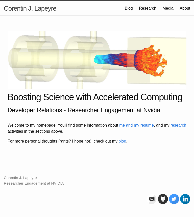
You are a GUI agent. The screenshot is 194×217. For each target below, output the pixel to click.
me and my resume (136, 125)
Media (168, 8)
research (178, 125)
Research (147, 8)
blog (122, 141)
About (185, 8)
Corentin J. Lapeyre (30, 8)
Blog (129, 8)
